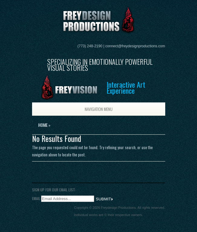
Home (43, 125)
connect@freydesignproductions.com (135, 46)
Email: (36, 198)
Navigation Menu (93, 109)
